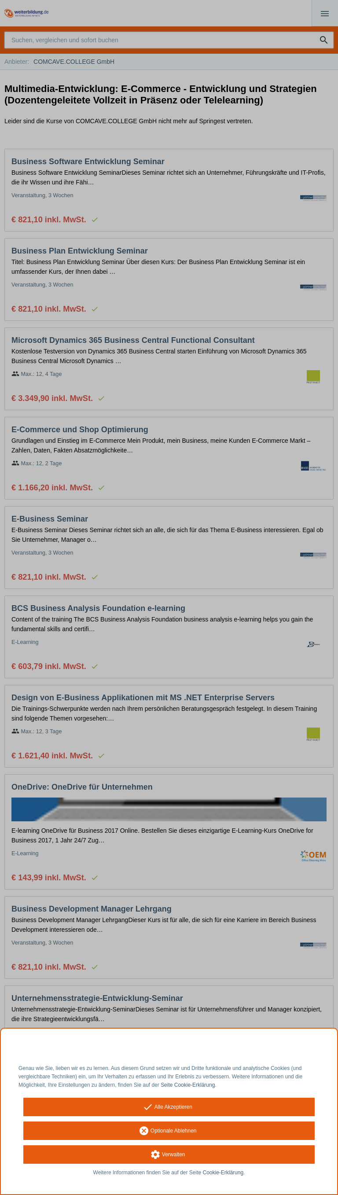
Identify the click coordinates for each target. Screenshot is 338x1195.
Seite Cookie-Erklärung (188, 1085)
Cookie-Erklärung (223, 1172)
